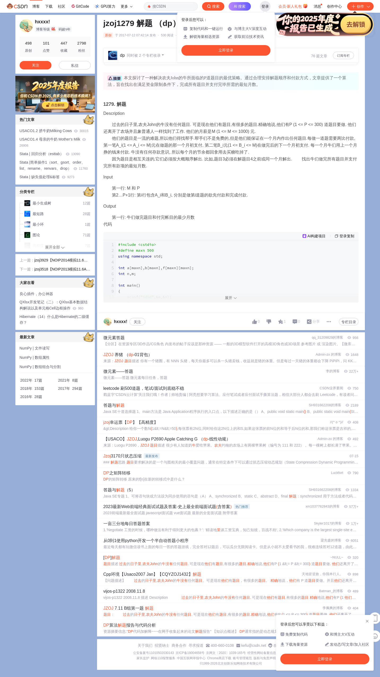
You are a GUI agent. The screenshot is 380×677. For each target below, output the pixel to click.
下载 (49, 6)
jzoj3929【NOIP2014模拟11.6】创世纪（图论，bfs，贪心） (61, 260)
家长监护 (143, 658)
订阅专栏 (343, 56)
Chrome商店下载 (219, 658)
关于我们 (145, 645)
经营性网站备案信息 (261, 653)
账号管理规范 (242, 658)
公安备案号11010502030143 (153, 653)
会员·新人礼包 (293, 5)
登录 (265, 6)
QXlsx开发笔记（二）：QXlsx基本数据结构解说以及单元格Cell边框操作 (54, 305)
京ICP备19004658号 (190, 653)
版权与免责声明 (265, 658)
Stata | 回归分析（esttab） (50, 154)
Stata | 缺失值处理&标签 (47, 177)
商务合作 (179, 645)
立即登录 (226, 50)
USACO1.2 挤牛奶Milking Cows (54, 131)
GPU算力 (104, 6)
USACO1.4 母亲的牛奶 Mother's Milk (53, 142)
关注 (137, 322)
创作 (360, 6)
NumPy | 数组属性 (35, 357)
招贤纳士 (162, 645)
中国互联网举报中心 (191, 658)
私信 (74, 65)
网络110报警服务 (163, 658)
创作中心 (334, 6)
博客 (36, 6)
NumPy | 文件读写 (35, 348)
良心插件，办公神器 (36, 294)
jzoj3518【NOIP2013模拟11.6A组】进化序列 (60, 269)
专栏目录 (348, 322)
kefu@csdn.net (253, 645)
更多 (126, 6)
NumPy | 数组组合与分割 (40, 367)
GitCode (80, 6)
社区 (61, 6)
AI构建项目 (316, 236)
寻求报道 (196, 645)
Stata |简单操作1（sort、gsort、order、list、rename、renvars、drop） (54, 165)
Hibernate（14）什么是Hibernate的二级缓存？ (54, 320)
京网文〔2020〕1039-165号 (226, 653)
